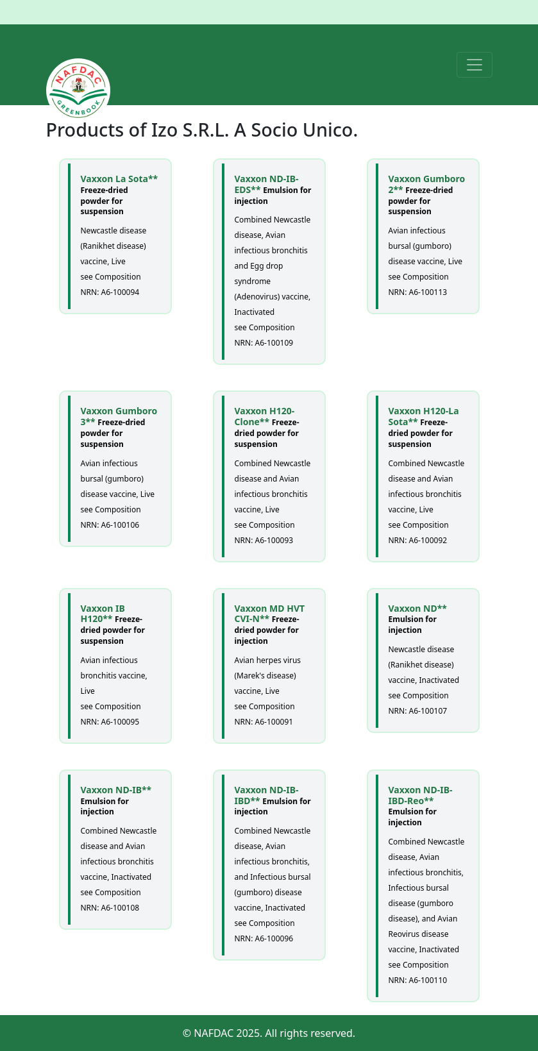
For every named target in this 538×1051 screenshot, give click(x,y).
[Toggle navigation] (474, 65)
